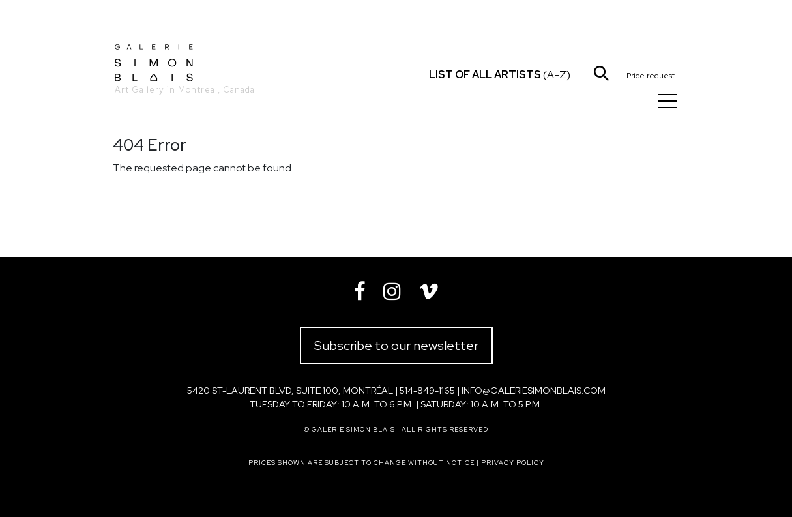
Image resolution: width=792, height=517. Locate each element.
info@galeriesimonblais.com (534, 390)
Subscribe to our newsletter (396, 345)
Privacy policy (512, 462)
